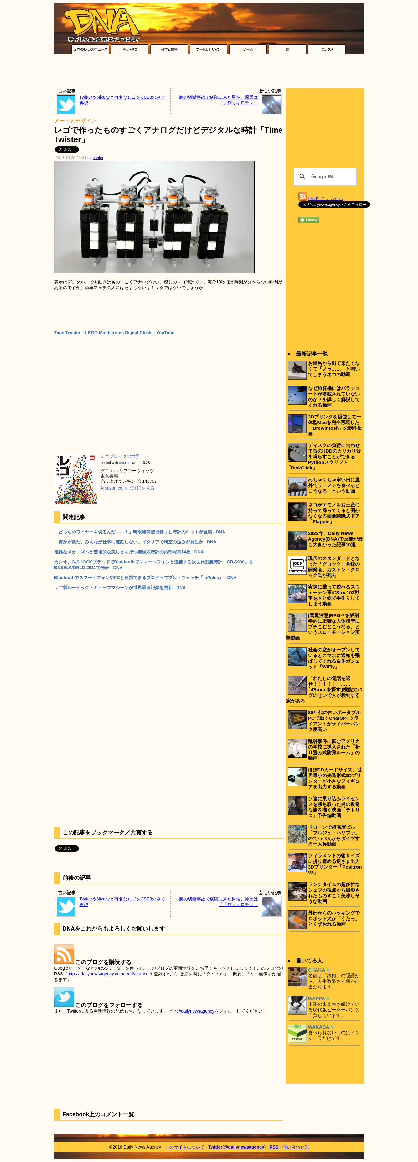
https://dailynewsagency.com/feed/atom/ (106, 973)
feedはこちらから (325, 198)
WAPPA (316, 998)
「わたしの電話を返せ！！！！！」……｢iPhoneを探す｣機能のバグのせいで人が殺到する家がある (324, 689)
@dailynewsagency (195, 1011)
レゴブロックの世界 (120, 456)
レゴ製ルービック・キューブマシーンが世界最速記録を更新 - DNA (120, 587)
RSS (274, 1146)
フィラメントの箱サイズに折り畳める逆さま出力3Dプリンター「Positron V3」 (335, 864)
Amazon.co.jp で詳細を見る (128, 487)
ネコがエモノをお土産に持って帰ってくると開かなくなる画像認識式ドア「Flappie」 (334, 513)
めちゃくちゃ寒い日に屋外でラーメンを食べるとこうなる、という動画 (334, 485)
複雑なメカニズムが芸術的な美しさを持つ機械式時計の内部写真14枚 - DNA (129, 551)
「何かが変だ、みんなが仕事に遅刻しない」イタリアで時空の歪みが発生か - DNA (135, 541)
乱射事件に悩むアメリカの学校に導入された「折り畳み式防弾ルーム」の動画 (334, 750)
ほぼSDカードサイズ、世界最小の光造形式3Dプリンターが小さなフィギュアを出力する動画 (335, 778)
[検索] (324, 176)
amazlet (125, 462)
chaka (98, 158)
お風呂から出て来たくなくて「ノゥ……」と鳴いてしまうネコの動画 (334, 369)
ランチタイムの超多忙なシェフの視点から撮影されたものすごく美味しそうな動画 (334, 893)
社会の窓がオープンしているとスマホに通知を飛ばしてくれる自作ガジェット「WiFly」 (334, 658)
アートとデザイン (75, 121)
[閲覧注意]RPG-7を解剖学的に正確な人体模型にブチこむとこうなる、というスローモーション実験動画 (323, 627)
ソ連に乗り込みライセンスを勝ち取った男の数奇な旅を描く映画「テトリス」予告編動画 (334, 807)
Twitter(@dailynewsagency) (237, 1146)
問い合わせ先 (295, 1146)
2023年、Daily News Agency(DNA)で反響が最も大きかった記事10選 (335, 539)
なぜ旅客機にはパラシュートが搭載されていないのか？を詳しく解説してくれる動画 (334, 397)
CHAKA (316, 970)
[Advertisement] (209, 73)
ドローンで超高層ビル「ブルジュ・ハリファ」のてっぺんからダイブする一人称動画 (334, 835)
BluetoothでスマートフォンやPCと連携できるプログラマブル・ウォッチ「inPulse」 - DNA (145, 577)
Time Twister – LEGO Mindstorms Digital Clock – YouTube (114, 332)
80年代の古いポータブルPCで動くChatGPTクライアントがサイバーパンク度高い (334, 721)
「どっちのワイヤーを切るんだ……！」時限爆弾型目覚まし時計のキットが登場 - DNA (139, 531)
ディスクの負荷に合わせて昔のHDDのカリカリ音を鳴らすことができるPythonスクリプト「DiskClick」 (323, 456)
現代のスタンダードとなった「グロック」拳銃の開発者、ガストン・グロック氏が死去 (334, 567)
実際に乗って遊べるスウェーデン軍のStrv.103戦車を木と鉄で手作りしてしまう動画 (334, 595)
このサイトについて (184, 1146)
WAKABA (318, 1027)
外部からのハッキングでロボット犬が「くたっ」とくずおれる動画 (334, 918)
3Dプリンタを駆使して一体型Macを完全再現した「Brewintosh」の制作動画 (335, 425)
